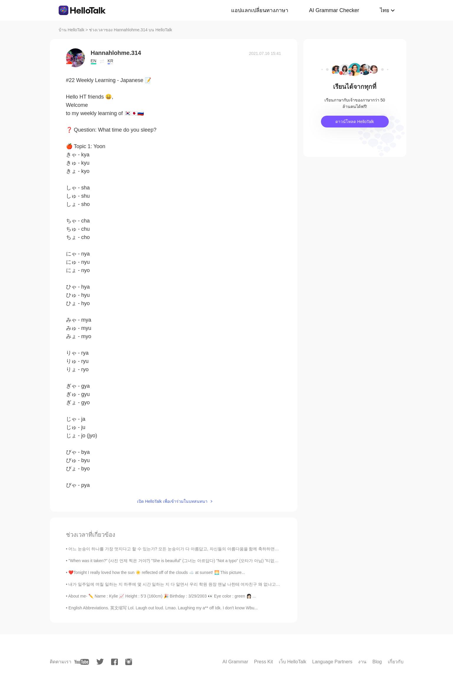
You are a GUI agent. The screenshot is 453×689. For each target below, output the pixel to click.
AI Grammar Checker (334, 10)
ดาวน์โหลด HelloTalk (354, 121)
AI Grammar (235, 661)
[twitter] (100, 662)
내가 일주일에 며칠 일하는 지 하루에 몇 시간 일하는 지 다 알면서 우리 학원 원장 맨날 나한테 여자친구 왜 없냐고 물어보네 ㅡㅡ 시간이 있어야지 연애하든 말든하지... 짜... (224, 584)
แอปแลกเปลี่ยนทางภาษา (259, 10)
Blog (377, 661)
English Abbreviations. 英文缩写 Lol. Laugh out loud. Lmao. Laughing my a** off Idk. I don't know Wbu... (163, 607)
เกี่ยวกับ (395, 661)
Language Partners (332, 661)
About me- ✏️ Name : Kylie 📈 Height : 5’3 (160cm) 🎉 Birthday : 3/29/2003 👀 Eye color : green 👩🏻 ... (162, 596)
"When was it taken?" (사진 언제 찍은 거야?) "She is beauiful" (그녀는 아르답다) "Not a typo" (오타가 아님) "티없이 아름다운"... (184, 560)
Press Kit (263, 661)
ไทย (384, 10)
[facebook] (114, 662)
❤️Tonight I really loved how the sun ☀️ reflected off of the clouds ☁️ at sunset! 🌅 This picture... (156, 572)
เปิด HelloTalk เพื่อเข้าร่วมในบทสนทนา (172, 501)
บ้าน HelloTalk (72, 29)
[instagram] (128, 662)
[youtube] (81, 662)
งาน (362, 661)
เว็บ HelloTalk (292, 661)
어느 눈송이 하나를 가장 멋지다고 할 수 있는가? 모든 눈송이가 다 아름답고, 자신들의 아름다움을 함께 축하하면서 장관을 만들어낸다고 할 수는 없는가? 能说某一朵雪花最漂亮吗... (233, 548)
